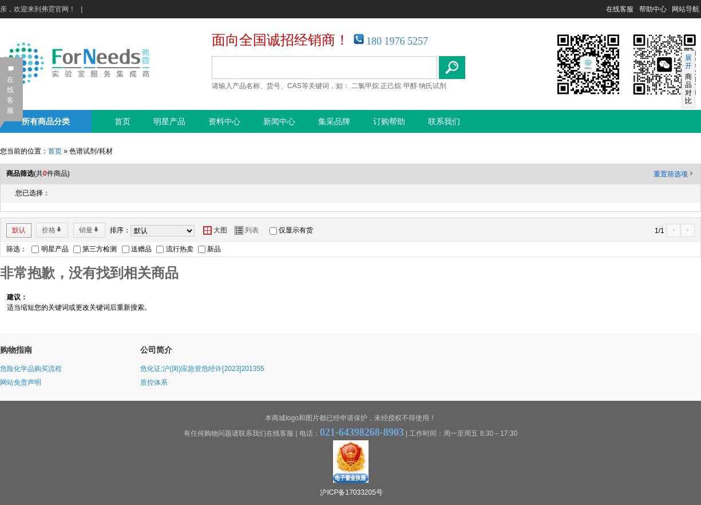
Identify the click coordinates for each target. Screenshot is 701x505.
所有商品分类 (46, 121)
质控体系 (154, 382)
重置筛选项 (674, 174)
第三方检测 (99, 249)
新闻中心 (279, 121)
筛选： (16, 249)
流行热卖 (179, 249)
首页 (122, 121)
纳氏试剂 (432, 86)
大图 (215, 230)
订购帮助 (389, 121)
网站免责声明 (20, 382)
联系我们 (444, 121)
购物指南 (16, 349)
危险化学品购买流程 (31, 369)
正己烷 (391, 86)
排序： (120, 230)
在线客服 (619, 9)
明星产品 (169, 121)
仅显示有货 (296, 230)
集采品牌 (334, 121)
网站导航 (685, 9)
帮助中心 (653, 9)
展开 (688, 62)
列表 (247, 230)
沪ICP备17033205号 (351, 492)
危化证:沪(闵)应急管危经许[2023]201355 (202, 369)
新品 (214, 249)
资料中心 (224, 121)
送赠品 (141, 249)
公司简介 (156, 349)
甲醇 (410, 86)
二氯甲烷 (365, 86)
